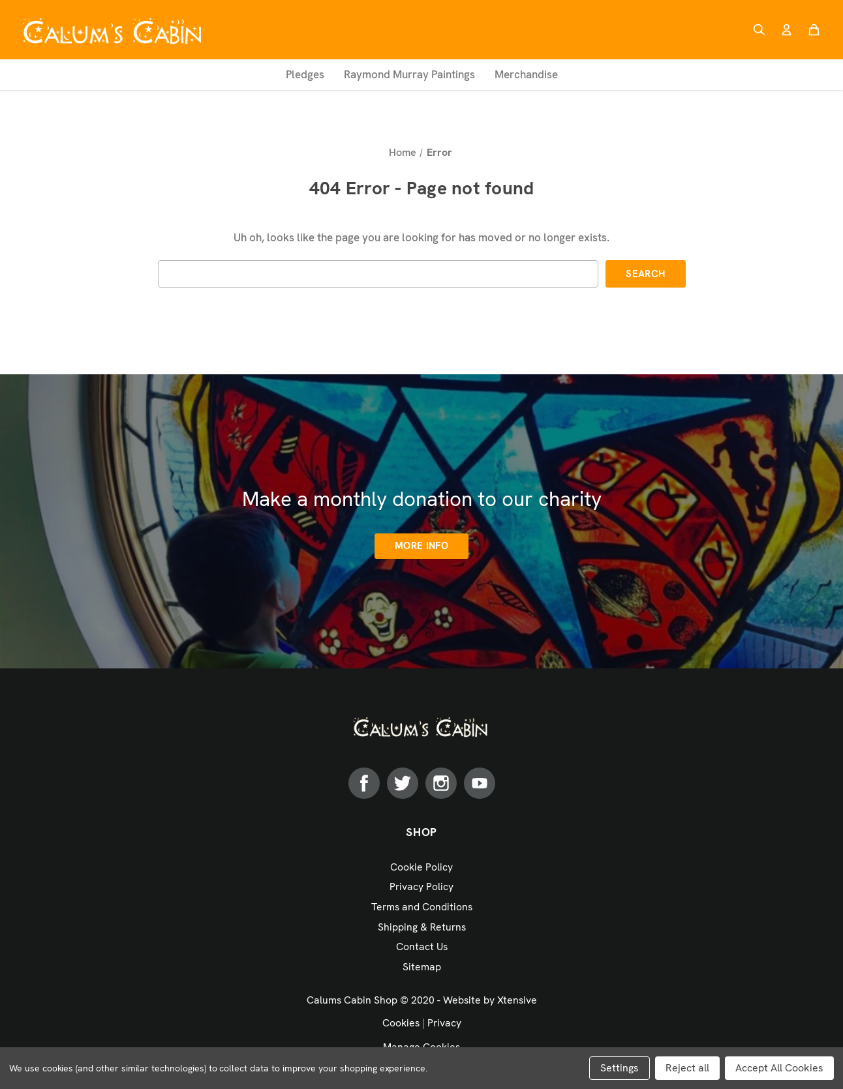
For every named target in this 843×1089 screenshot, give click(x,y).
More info (421, 545)
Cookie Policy (421, 867)
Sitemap (422, 967)
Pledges (305, 74)
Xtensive (517, 1000)
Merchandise (526, 74)
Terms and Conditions (421, 907)
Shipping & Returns (422, 927)
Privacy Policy (421, 886)
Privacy (444, 1023)
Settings (619, 1068)
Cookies (401, 1023)
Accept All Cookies (779, 1068)
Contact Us (422, 946)
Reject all (687, 1068)
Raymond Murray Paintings (409, 74)
